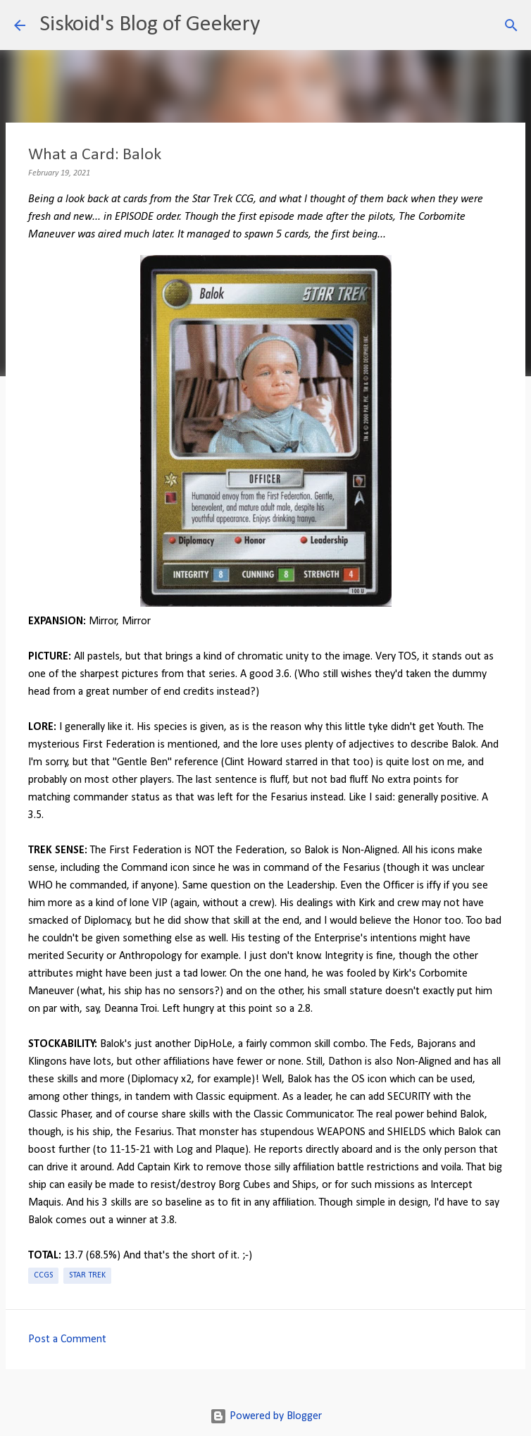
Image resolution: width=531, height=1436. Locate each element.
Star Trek (87, 1275)
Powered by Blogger (266, 1416)
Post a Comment (67, 1339)
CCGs (43, 1275)
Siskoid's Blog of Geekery (149, 24)
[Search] (279, 25)
